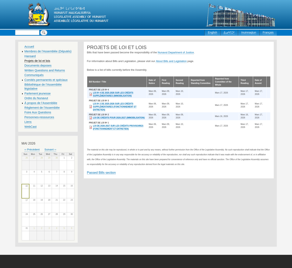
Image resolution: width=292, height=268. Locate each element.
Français (268, 32)
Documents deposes (38, 65)
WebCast (31, 126)
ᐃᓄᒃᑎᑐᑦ (229, 32)
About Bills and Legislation (171, 61)
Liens (28, 121)
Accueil (29, 46)
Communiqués (34, 75)
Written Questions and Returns (45, 70)
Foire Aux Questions (38, 112)
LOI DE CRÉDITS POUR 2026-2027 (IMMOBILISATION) (119, 118)
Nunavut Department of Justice (176, 52)
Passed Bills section (101, 172)
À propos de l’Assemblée (41, 103)
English (212, 32)
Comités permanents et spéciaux (46, 79)
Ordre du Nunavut (36, 98)
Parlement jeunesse (38, 93)
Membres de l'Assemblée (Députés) (48, 51)
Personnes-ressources (39, 117)
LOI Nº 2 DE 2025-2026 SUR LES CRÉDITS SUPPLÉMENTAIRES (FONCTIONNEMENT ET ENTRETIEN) (114, 107)
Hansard (30, 56)
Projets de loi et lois (37, 60)
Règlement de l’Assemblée (42, 107)
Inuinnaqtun (248, 32)
